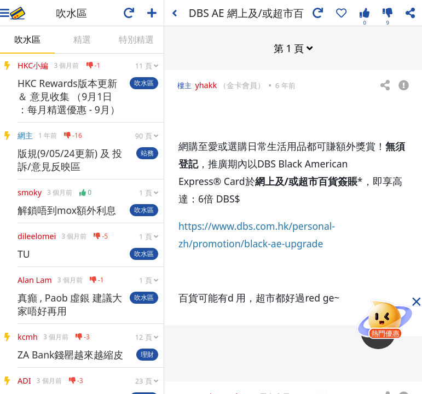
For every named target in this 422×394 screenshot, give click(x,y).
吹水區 (27, 39)
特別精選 (136, 39)
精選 (82, 39)
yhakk (206, 84)
